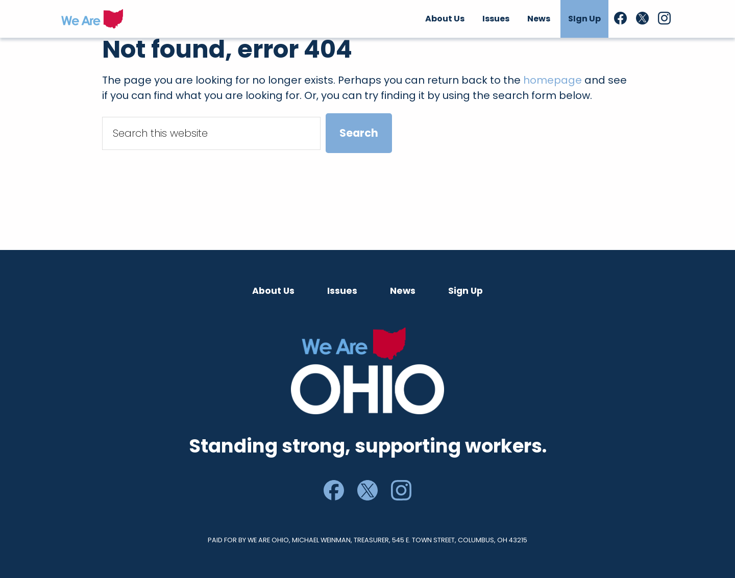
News (402, 291)
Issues (342, 291)
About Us (273, 291)
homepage (552, 80)
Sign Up (465, 291)
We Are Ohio (92, 19)
